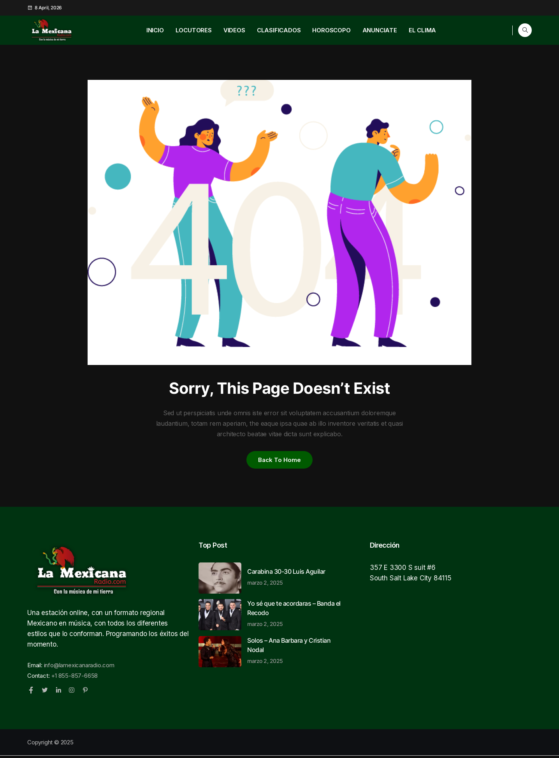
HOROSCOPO (331, 30)
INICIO (155, 30)
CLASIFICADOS (279, 30)
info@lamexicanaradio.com (79, 667)
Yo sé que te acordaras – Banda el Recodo (296, 615)
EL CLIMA (422, 30)
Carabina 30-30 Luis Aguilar (296, 579)
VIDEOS (234, 30)
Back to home (279, 461)
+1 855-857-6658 (74, 678)
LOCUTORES (194, 30)
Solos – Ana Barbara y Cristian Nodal (296, 652)
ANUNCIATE (379, 30)
